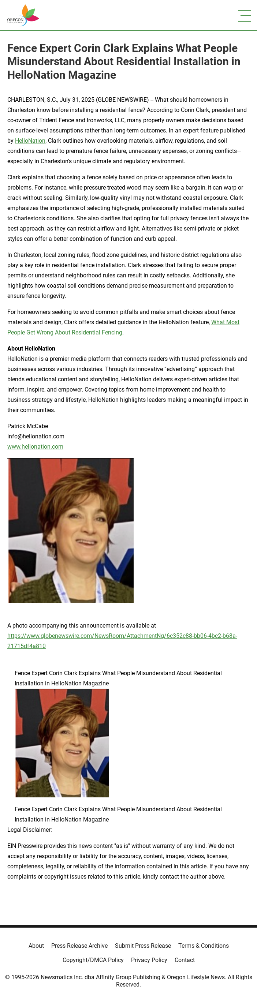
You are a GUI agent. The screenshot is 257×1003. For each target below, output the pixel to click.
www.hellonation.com (35, 446)
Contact (185, 960)
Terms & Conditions (203, 945)
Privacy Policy (149, 960)
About (36, 945)
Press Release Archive (79, 945)
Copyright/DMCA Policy (93, 960)
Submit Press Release (143, 945)
